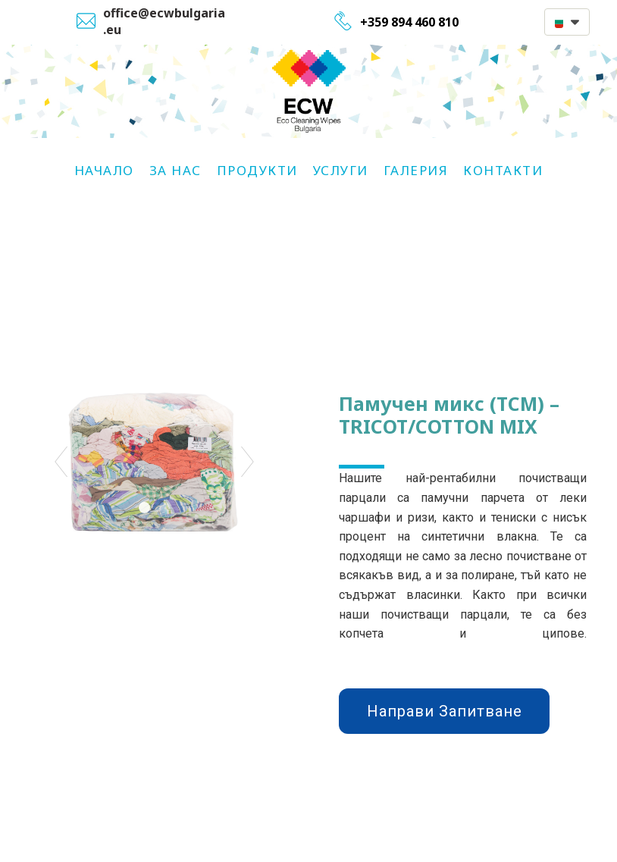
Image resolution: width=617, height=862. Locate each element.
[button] (567, 22)
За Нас (175, 170)
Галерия (416, 170)
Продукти (257, 170)
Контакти (503, 170)
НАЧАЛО (104, 170)
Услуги (340, 170)
